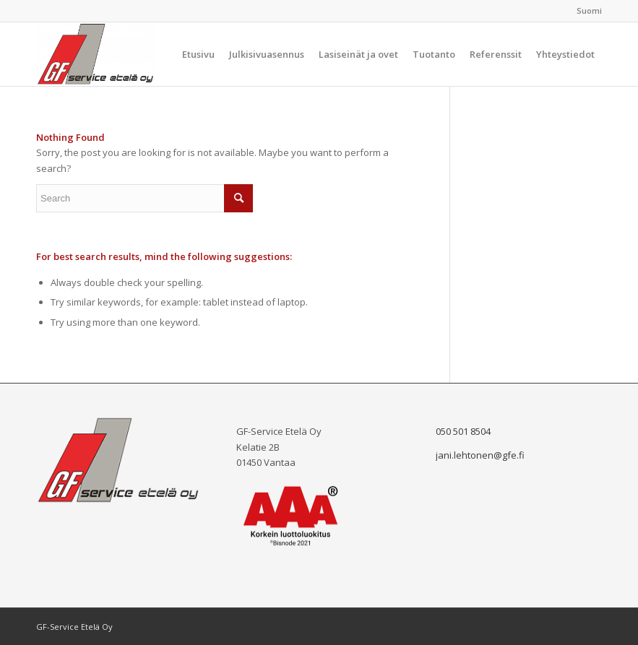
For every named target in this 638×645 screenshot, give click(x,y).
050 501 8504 (463, 431)
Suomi (589, 10)
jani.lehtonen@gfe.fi (480, 455)
